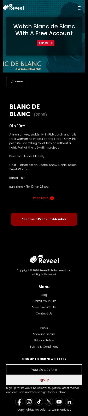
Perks (44, 328)
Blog (44, 295)
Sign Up (45, 43)
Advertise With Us (44, 307)
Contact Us (44, 313)
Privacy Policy (44, 340)
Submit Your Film (44, 301)
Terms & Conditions (44, 347)
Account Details (44, 334)
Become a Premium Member (44, 219)
